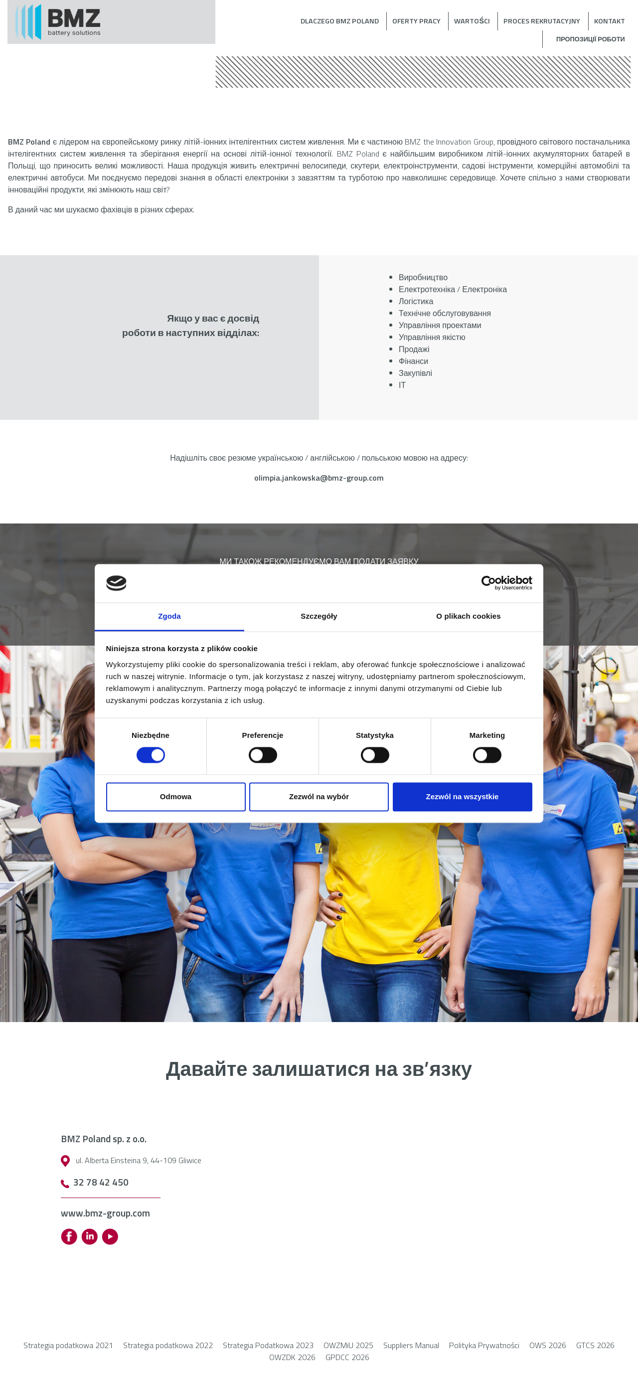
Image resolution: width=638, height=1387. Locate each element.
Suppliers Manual (411, 1345)
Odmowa (175, 796)
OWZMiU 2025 (348, 1345)
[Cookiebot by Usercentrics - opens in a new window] (488, 583)
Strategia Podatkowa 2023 (268, 1345)
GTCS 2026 (595, 1345)
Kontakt (609, 20)
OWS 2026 (547, 1345)
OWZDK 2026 (292, 1357)
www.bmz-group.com (105, 1213)
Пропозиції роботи (590, 39)
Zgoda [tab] (169, 616)
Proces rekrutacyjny (541, 20)
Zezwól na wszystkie (462, 796)
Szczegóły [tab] (319, 616)
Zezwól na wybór (319, 796)
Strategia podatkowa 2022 (168, 1345)
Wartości (472, 20)
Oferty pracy (416, 20)
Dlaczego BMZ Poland (340, 20)
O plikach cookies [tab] (468, 616)
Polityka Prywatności (484, 1345)
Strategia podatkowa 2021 (68, 1345)
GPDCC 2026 (347, 1357)
